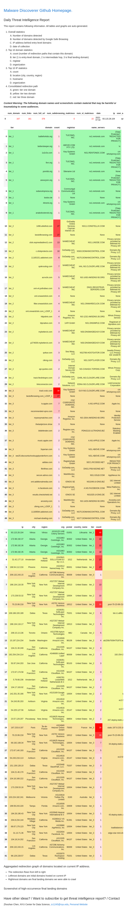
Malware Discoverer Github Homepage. (38, 10)
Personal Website (78, 904)
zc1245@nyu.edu (60, 904)
